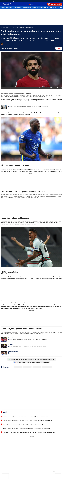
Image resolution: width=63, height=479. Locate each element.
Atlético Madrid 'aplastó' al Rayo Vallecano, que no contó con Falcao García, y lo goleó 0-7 (28, 339)
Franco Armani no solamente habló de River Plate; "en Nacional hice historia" (23, 424)
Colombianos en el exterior (13, 351)
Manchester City (37, 366)
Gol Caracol (3, 27)
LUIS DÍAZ (34, 7)
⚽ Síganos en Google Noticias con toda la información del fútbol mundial (31, 362)
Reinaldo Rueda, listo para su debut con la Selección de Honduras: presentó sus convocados (29, 106)
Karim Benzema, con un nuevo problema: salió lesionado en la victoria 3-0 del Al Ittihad (28, 346)
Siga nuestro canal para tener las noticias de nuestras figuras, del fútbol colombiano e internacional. (31, 359)
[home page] (13, 1)
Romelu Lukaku (27, 366)
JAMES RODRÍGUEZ (27, 7)
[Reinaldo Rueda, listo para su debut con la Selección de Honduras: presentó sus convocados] (4, 107)
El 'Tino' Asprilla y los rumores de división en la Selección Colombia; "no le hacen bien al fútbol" (27, 420)
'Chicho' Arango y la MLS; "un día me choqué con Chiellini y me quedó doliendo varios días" (26, 428)
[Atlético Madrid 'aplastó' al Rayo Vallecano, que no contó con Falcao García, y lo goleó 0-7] (4, 339)
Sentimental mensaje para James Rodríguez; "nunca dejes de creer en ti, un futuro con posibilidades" (29, 432)
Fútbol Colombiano (6, 423)
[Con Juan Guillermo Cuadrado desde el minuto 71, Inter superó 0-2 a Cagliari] (4, 353)
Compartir (59, 48)
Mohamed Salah (18, 366)
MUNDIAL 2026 (9, 7)
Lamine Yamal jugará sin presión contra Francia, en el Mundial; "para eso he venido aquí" (25, 416)
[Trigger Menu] (2, 4)
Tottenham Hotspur (47, 366)
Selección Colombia (7, 419)
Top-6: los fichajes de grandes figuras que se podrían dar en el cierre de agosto (19, 27)
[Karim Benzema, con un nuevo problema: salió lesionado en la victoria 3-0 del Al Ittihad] (4, 346)
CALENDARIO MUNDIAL (17, 7)
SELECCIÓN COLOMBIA (41, 7)
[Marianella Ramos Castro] (10, 44)
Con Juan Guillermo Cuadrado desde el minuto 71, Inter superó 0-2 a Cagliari (26, 352)
